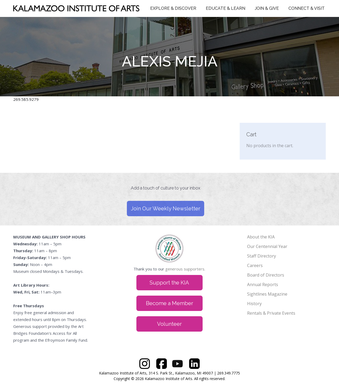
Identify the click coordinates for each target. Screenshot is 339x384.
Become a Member (169, 303)
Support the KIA (169, 282)
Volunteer (169, 324)
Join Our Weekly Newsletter (165, 208)
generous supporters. (185, 269)
